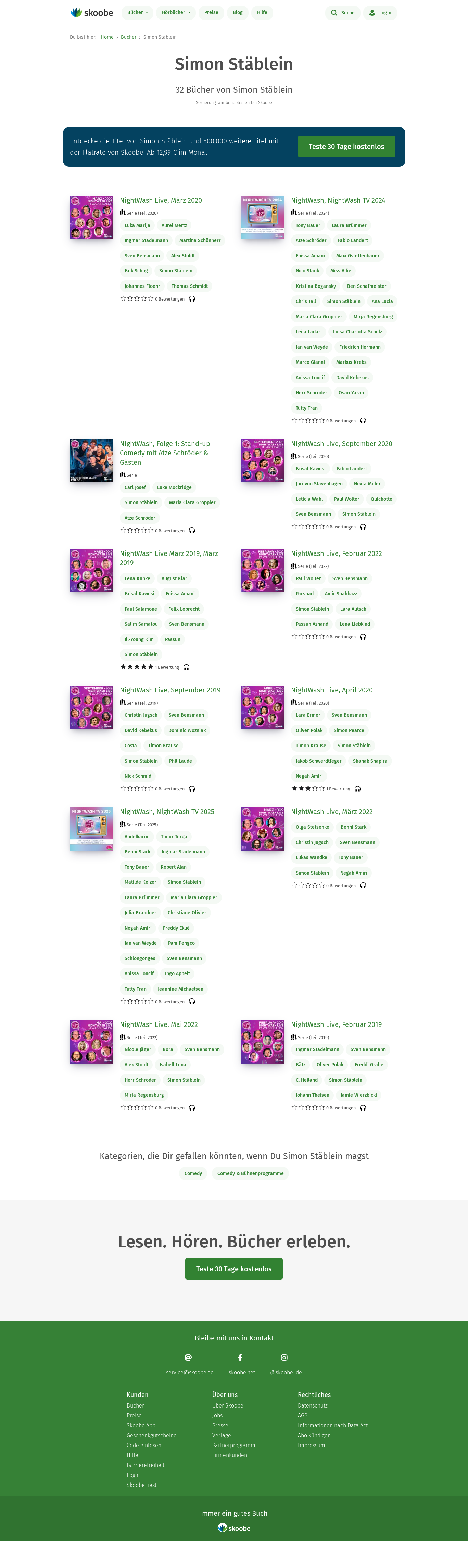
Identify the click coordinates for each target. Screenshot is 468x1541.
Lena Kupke (137, 579)
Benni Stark (137, 852)
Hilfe (262, 12)
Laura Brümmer (349, 225)
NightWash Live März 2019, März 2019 (169, 558)
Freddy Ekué (176, 928)
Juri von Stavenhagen (319, 484)
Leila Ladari (309, 332)
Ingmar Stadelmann (146, 240)
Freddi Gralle (369, 1065)
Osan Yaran (351, 393)
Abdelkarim (137, 837)
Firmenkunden (229, 1455)
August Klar (174, 579)
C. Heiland (307, 1080)
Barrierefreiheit (145, 1465)
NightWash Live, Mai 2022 (159, 1024)
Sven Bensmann (142, 256)
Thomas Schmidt (190, 286)
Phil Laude (180, 761)
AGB (303, 1415)
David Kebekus (352, 378)
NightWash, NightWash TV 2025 (167, 811)
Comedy (193, 1173)
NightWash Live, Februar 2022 (336, 553)
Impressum (311, 1445)
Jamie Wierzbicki (359, 1095)
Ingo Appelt (177, 974)
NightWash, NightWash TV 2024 (338, 200)
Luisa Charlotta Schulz (357, 332)
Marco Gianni (310, 362)
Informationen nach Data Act (333, 1425)
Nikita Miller (367, 484)
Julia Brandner (140, 913)
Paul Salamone (141, 609)
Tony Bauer (308, 225)
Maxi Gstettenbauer (358, 256)
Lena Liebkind (355, 624)
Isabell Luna (173, 1065)
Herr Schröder (311, 393)
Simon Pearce (349, 731)
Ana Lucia (382, 301)
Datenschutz (313, 1405)
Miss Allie (340, 271)
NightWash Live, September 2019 (170, 690)
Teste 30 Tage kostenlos (346, 146)
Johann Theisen (312, 1095)
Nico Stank (307, 271)
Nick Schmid (138, 776)
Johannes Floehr (142, 286)
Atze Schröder (311, 240)
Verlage (221, 1435)
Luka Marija (137, 225)
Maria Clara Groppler (319, 317)
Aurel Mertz (174, 225)
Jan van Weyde (312, 347)
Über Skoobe (227, 1405)
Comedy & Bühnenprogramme (250, 1173)
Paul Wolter (346, 499)
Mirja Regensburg (373, 317)
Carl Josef (135, 488)
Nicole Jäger (138, 1050)
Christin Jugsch (141, 715)
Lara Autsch (353, 609)
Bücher (135, 12)
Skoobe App (141, 1425)
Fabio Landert (353, 240)
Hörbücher (174, 12)
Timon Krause (163, 746)
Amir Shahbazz (341, 594)
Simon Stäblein (175, 271)
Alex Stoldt (183, 256)
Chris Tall (306, 301)
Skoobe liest (141, 1485)
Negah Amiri (309, 776)
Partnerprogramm (233, 1445)
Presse (220, 1425)
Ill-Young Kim (139, 639)
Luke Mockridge (174, 488)
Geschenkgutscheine (152, 1435)
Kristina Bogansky (316, 286)
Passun (172, 639)
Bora (168, 1050)
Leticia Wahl (309, 499)
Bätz (300, 1065)
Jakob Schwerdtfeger (319, 761)
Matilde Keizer (140, 882)
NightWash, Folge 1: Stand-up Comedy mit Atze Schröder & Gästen (165, 453)
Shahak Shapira (370, 761)
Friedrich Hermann (360, 347)
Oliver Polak (309, 731)
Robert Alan (174, 867)
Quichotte (381, 499)
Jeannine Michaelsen (180, 989)
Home (107, 37)
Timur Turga (174, 837)
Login (380, 12)
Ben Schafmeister (367, 286)
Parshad (305, 594)
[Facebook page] (242, 1364)
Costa (131, 746)
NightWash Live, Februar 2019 (336, 1024)
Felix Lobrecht (184, 609)
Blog (238, 12)
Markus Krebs (351, 362)
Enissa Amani (310, 256)
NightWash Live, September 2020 (341, 444)
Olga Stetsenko (312, 827)
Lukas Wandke (311, 858)
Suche (343, 12)
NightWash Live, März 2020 (161, 200)
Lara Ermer (308, 715)
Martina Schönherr (200, 240)
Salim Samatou (141, 624)
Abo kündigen (314, 1435)
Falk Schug (136, 271)
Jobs (217, 1415)
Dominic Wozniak (187, 731)
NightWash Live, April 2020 (332, 690)
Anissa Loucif (310, 378)
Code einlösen (144, 1445)
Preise (211, 12)
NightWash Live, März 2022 (332, 811)
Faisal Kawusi (311, 469)
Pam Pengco (181, 943)
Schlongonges (140, 958)
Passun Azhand (312, 624)
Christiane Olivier (187, 913)
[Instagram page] (286, 1364)
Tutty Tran (307, 408)
